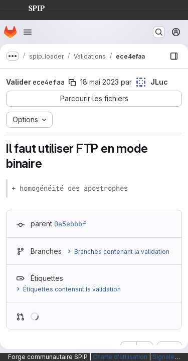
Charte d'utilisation (120, 356)
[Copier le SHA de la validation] (72, 83)
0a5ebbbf (70, 223)
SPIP (29, 7)
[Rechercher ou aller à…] (159, 32)
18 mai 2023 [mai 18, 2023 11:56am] (99, 82)
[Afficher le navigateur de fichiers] (174, 56)
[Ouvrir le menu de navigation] (28, 32)
